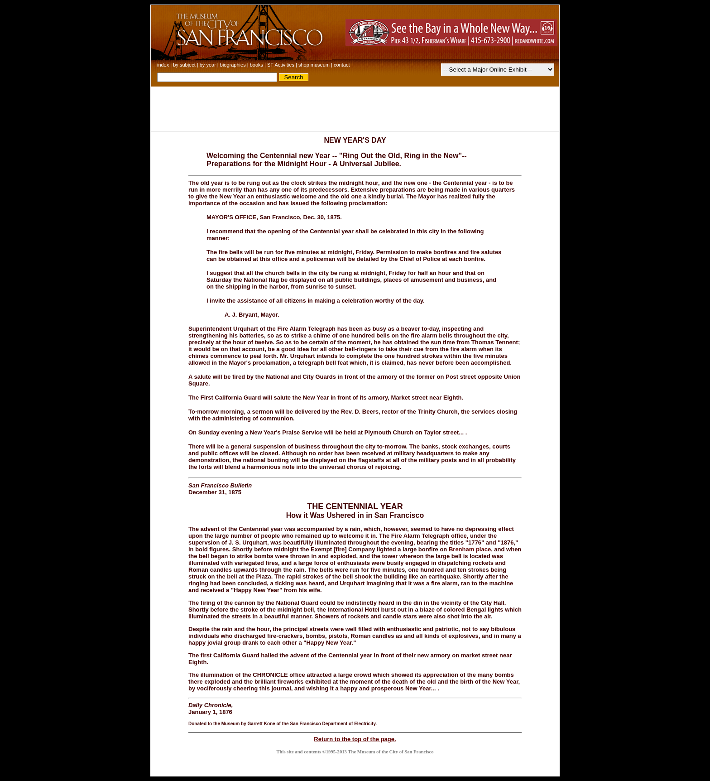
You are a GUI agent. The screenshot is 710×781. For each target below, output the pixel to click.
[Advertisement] (355, 107)
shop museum (314, 64)
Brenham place (470, 549)
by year (208, 64)
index (163, 64)
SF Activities (280, 64)
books (256, 64)
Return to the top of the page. (355, 739)
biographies (233, 64)
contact (342, 64)
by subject (184, 64)
